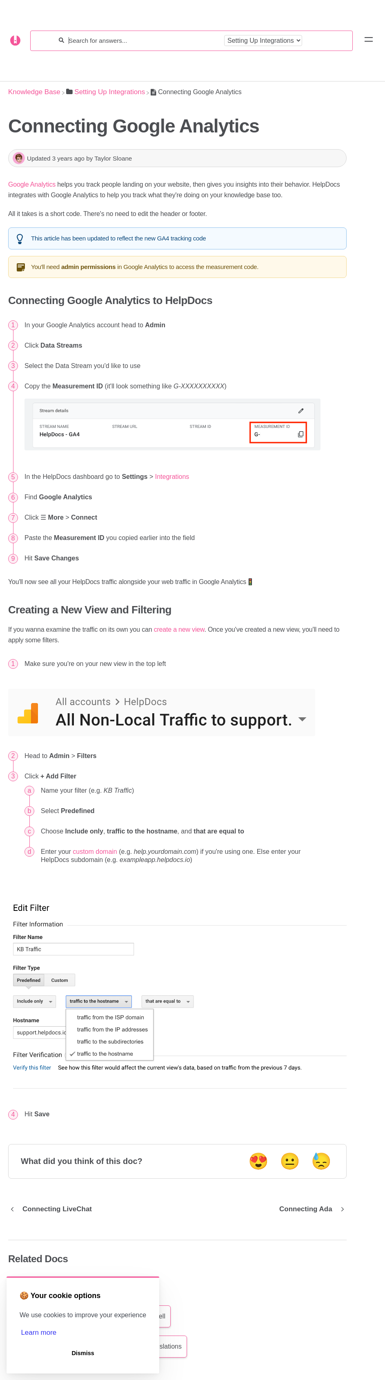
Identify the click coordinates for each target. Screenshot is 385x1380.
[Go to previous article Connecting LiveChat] (53, 1209)
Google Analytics (32, 184)
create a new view (179, 629)
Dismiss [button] (82, 1353)
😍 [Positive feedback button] (258, 1161)
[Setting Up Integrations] (105, 92)
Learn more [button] (38, 1332)
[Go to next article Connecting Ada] (310, 1209)
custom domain (95, 851)
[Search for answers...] (144, 40)
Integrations (172, 476)
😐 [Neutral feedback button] (290, 1161)
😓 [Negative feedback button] (321, 1161)
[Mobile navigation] (369, 41)
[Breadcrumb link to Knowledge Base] (34, 92)
